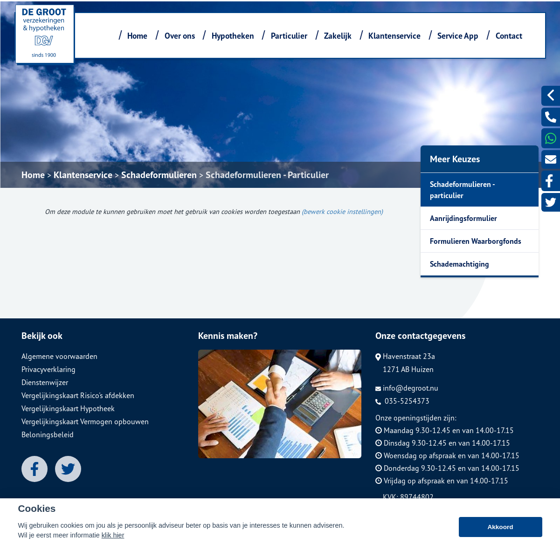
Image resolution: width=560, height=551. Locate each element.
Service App (457, 35)
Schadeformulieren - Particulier (267, 175)
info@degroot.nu (406, 387)
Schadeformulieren (159, 175)
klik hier (113, 536)
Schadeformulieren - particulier (462, 189)
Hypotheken (233, 35)
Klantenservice (394, 35)
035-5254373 (402, 400)
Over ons (180, 35)
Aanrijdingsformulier (463, 218)
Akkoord (500, 528)
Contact (509, 35)
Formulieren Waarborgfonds (475, 241)
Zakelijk (338, 35)
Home (137, 35)
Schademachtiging (459, 264)
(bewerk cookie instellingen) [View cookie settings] (342, 211)
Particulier (289, 35)
